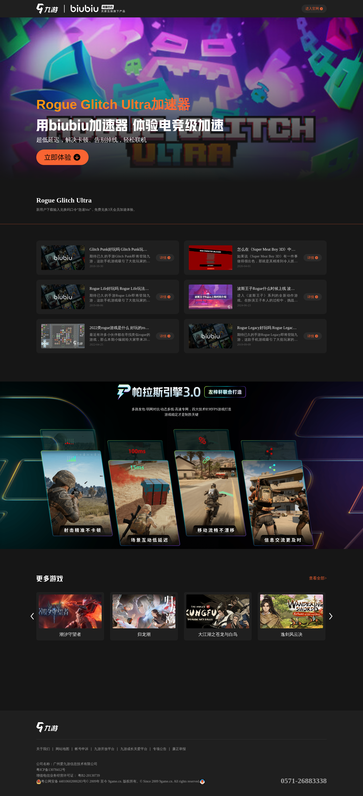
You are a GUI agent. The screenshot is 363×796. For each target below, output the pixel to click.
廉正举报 (179, 749)
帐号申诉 (81, 749)
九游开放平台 (104, 749)
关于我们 (43, 749)
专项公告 (159, 749)
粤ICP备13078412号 (50, 770)
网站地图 (62, 749)
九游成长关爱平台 (133, 749)
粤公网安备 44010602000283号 (61, 781)
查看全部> (318, 578)
